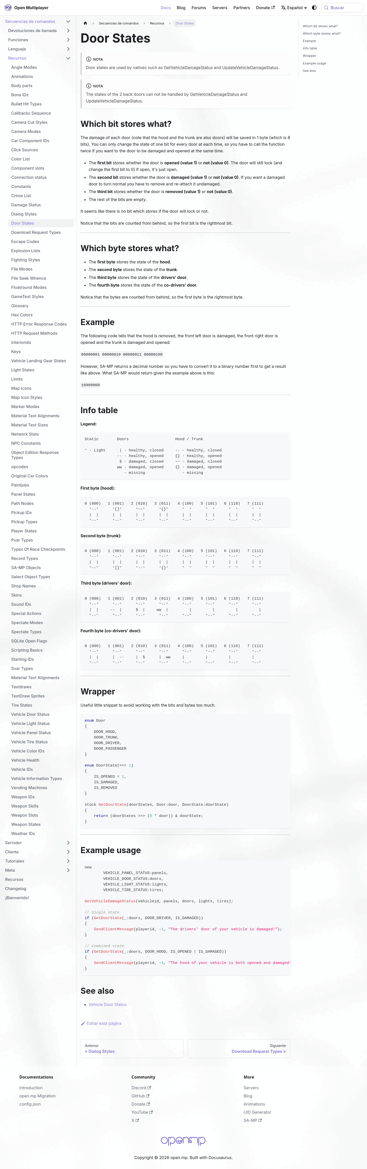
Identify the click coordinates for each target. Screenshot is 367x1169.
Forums (199, 7)
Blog (181, 7)
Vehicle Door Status (108, 1004)
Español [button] (292, 7)
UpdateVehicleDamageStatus (250, 67)
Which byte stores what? (322, 33)
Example (309, 41)
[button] (38, 21)
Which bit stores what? (320, 26)
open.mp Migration (37, 1095)
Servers (219, 7)
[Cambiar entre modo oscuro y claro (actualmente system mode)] (314, 8)
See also (309, 71)
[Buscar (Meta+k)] (342, 7)
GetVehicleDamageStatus (188, 67)
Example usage (314, 63)
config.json (30, 1104)
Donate (265, 7)
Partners (241, 7)
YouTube (142, 1112)
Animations (254, 1104)
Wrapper (309, 56)
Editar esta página (101, 1023)
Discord (141, 1087)
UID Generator (257, 1112)
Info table (310, 48)
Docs (166, 7)
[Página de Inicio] (85, 23)
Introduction (31, 1087)
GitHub (141, 1095)
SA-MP (253, 1120)
